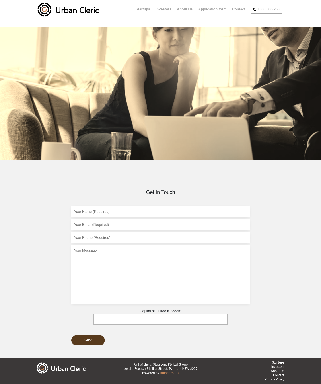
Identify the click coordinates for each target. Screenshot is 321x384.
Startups (143, 9)
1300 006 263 (266, 9)
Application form (212, 9)
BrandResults (169, 373)
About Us (185, 9)
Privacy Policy (274, 379)
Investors (163, 9)
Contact (238, 9)
